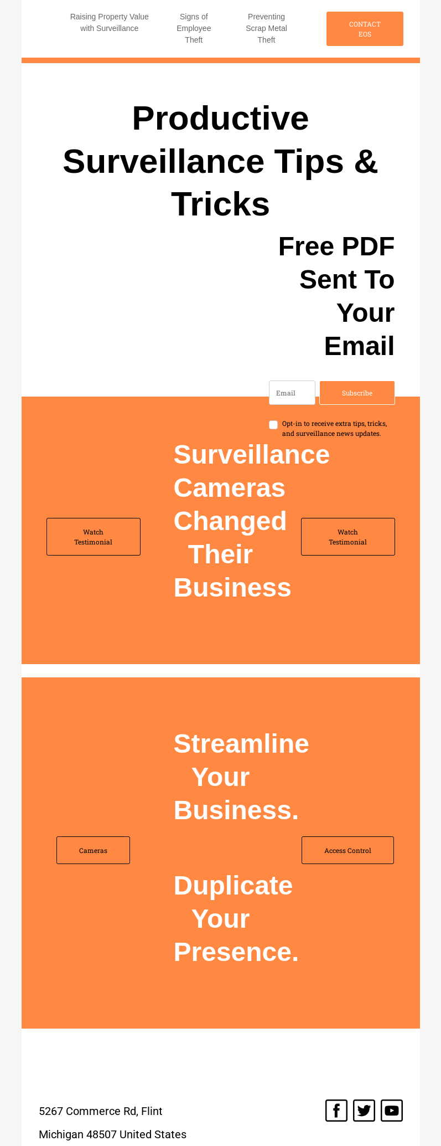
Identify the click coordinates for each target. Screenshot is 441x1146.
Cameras (93, 850)
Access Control (347, 850)
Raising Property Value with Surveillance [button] (109, 22)
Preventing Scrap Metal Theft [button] (266, 28)
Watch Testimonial (93, 536)
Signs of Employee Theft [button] (194, 28)
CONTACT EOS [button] (365, 28)
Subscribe (357, 392)
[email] (292, 393)
